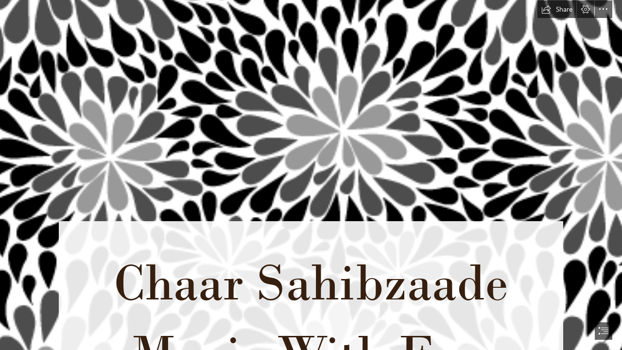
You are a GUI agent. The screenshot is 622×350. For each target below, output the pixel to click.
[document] (311, 175)
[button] (556, 9)
